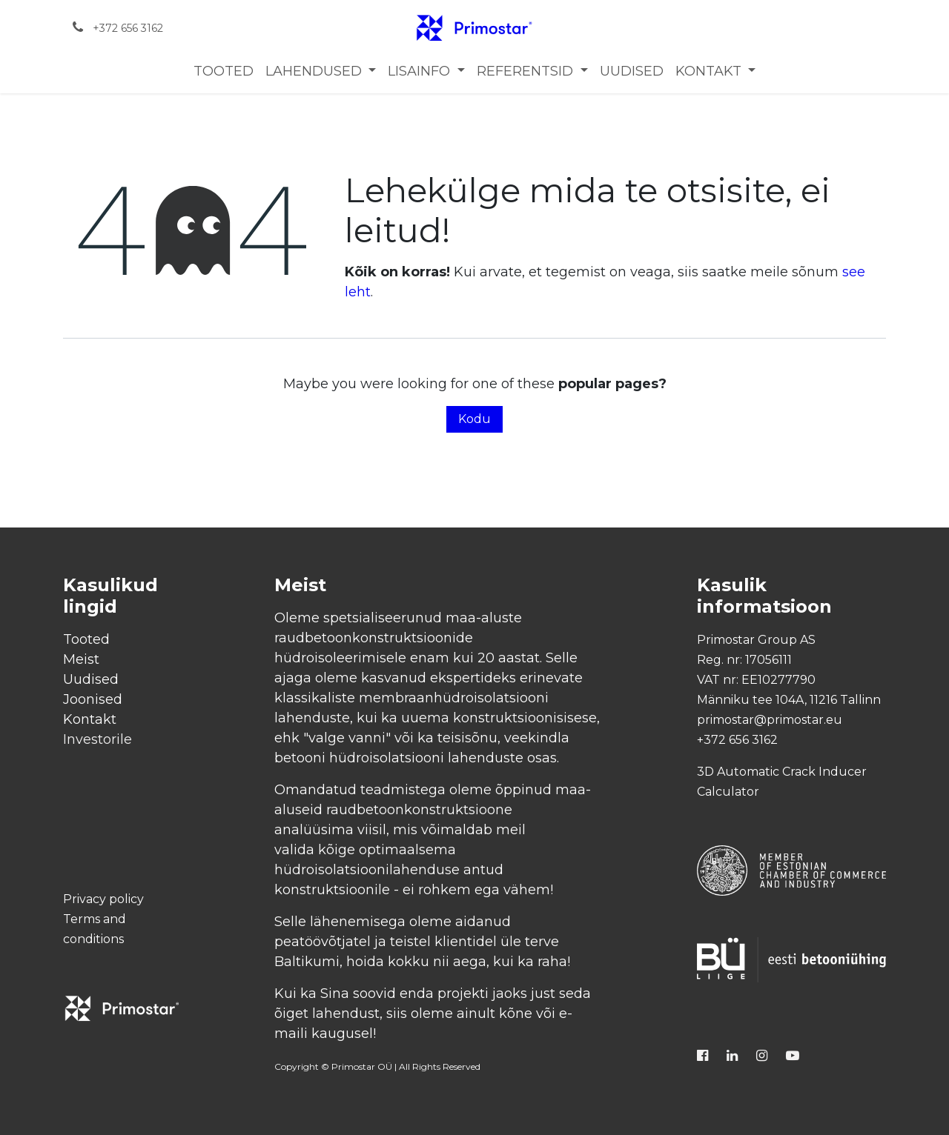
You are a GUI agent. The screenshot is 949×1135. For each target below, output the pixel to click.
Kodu (474, 419)
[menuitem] (223, 71)
